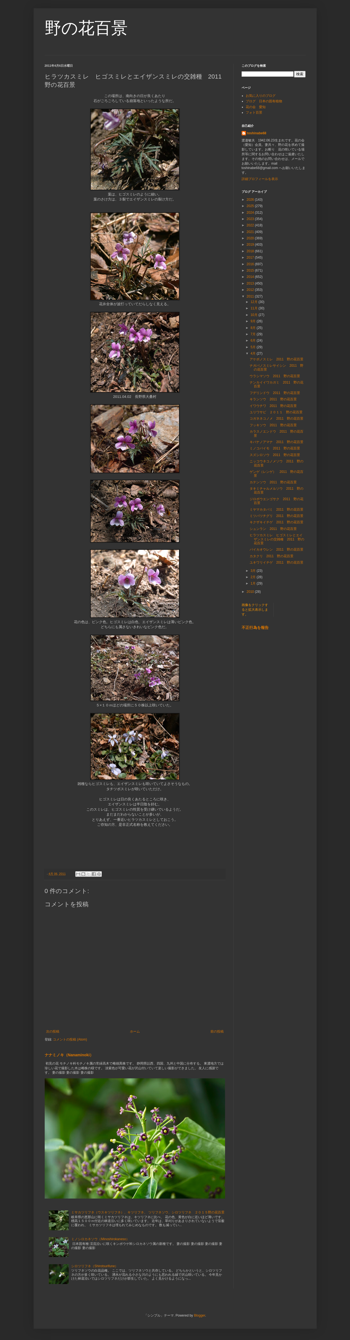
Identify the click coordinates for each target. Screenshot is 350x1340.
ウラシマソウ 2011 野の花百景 (275, 376)
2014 (251, 277)
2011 (251, 296)
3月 (253, 571)
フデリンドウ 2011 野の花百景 (275, 393)
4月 (253, 353)
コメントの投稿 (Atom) (70, 1039)
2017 (251, 257)
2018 (251, 251)
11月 (254, 308)
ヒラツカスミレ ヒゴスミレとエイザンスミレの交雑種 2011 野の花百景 (277, 539)
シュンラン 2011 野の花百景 (273, 529)
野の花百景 (86, 28)
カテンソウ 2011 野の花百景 (273, 482)
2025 (251, 206)
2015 (251, 270)
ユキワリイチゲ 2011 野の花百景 (276, 562)
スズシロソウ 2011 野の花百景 (275, 455)
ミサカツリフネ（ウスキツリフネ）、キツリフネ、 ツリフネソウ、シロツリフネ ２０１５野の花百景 (147, 1212)
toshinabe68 (256, 133)
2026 (251, 200)
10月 (254, 315)
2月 (253, 577)
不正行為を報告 (255, 627)
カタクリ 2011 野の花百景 (271, 556)
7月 (253, 334)
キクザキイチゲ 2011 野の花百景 (276, 522)
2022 (251, 225)
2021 (251, 232)
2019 (251, 244)
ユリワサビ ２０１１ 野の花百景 (276, 412)
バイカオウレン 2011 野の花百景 (276, 549)
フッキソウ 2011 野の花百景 (273, 425)
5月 (253, 347)
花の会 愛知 (256, 107)
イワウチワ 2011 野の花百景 (273, 406)
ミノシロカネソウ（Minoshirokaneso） (100, 1239)
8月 (253, 328)
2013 (251, 283)
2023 (251, 219)
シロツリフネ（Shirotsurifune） (94, 1266)
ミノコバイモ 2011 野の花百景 (275, 448)
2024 (251, 213)
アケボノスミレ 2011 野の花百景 (276, 359)
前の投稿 (217, 1031)
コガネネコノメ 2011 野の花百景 (276, 418)
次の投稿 (52, 1031)
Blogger (199, 1315)
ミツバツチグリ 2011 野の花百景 (276, 516)
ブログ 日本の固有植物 (264, 101)
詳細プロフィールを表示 (260, 179)
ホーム (135, 1031)
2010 (251, 592)
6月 (253, 340)
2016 (251, 264)
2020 (251, 238)
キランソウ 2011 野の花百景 (273, 399)
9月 (253, 321)
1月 (253, 583)
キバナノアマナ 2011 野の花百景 (276, 442)
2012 (251, 290)
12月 (254, 302)
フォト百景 (254, 112)
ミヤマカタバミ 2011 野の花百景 (276, 509)
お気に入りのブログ (261, 96)
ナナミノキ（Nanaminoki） (69, 1055)
